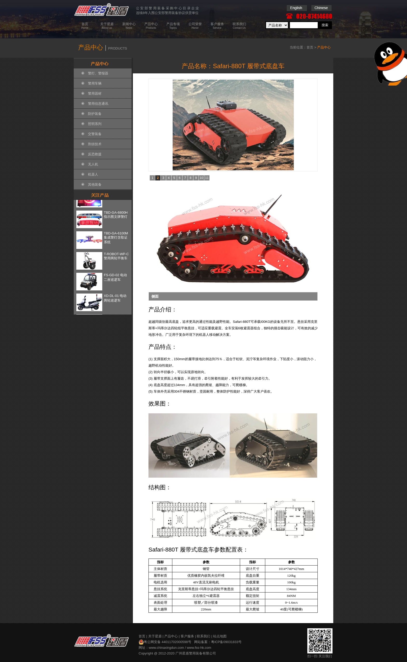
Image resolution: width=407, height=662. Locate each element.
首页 (310, 47)
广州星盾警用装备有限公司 (195, 653)
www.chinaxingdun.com (166, 648)
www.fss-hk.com (199, 648)
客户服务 (187, 636)
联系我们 (203, 636)
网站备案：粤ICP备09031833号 (218, 642)
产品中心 (171, 636)
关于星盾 (155, 636)
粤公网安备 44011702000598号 (165, 642)
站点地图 (220, 636)
